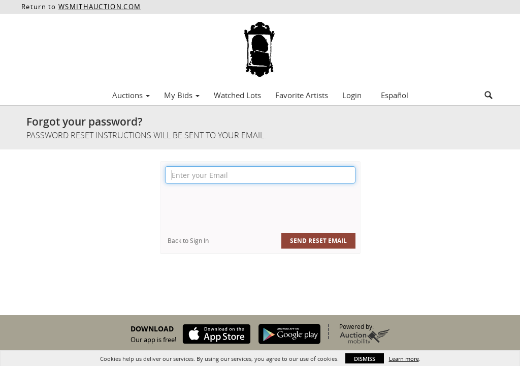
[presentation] (242, 208)
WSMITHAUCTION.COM (99, 6)
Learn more (404, 358)
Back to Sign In (188, 240)
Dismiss (364, 358)
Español (394, 95)
